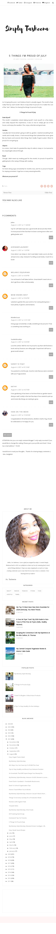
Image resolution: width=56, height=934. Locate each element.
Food (39, 591)
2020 (9, 854)
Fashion (16, 591)
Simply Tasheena (21, 59)
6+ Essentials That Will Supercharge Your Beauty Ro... (26, 773)
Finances (25, 591)
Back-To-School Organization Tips (20, 785)
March (11, 845)
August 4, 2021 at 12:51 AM (20, 320)
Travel (17, 594)
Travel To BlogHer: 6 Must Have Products (27, 695)
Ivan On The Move (20, 412)
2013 (9, 875)
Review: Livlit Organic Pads (17, 802)
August (11, 754)
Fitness (32, 591)
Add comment (7, 435)
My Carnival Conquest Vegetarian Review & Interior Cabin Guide (31, 650)
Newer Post (7, 192)
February (12, 848)
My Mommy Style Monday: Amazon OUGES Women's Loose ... (29, 777)
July (10, 833)
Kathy (14, 386)
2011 (9, 881)
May (10, 839)
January (11, 851)
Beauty (9, 591)
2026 (9, 724)
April (10, 842)
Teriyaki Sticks (13, 806)
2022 (9, 736)
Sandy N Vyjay (18, 364)
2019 (9, 857)
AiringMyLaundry (19, 247)
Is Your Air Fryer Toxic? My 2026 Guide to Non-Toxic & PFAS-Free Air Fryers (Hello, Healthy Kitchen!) (32, 622)
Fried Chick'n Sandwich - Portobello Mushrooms (24, 781)
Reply (51, 237)
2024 (9, 730)
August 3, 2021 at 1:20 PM (20, 250)
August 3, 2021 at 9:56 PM (20, 298)
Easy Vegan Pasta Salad (17, 757)
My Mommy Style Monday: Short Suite (21, 810)
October (12, 748)
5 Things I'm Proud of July (22, 685)
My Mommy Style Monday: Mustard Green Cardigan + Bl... (27, 826)
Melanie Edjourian (20, 272)
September (13, 751)
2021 (9, 739)
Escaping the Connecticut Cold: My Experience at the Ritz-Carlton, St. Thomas (33, 634)
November (12, 745)
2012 (9, 878)
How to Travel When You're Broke (20, 789)
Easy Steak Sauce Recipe (17, 830)
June (10, 836)
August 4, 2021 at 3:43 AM (20, 342)
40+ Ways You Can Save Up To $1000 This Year (24, 765)
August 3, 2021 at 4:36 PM (20, 276)
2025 (9, 727)
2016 (9, 866)
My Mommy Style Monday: (17, 761)
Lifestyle (9, 594)
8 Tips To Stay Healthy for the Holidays (26, 706)
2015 (9, 869)
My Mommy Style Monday (22, 674)
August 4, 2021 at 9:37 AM (20, 390)
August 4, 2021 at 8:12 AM (20, 367)
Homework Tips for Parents (18, 818)
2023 (9, 733)
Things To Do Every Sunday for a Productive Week (25, 798)
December (12, 742)
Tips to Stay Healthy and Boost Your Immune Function (26, 769)
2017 (9, 863)
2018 (9, 860)
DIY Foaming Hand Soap (16, 814)
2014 (9, 872)
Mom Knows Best (19, 295)
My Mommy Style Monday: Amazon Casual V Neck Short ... (27, 794)
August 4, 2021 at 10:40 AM (20, 415)
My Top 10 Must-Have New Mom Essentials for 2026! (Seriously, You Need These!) (32, 608)
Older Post (48, 192)
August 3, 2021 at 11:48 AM (20, 225)
